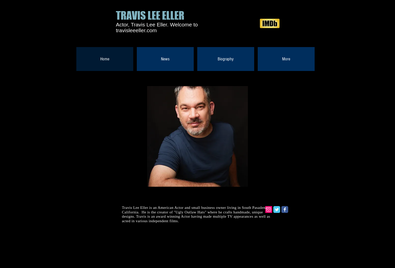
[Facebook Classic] (284, 209)
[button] (197, 136)
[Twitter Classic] (276, 209)
